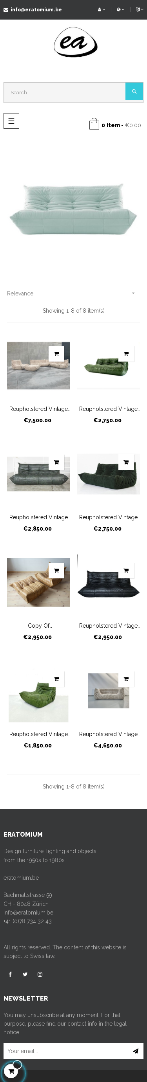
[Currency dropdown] (120, 10)
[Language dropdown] (136, 10)
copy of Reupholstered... (38, 626)
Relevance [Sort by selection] (73, 293)
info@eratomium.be (33, 10)
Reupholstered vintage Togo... (38, 409)
